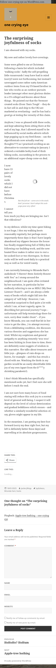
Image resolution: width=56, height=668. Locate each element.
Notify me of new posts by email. (21, 622)
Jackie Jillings (26, 488)
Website (8, 606)
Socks (18, 491)
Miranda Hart (10, 491)
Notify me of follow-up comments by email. (26, 618)
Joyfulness (40, 488)
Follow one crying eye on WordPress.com (22, 1)
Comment (10, 545)
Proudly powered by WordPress (17, 661)
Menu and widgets (49, 20)
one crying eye (16, 24)
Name (7, 583)
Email (7, 594)
